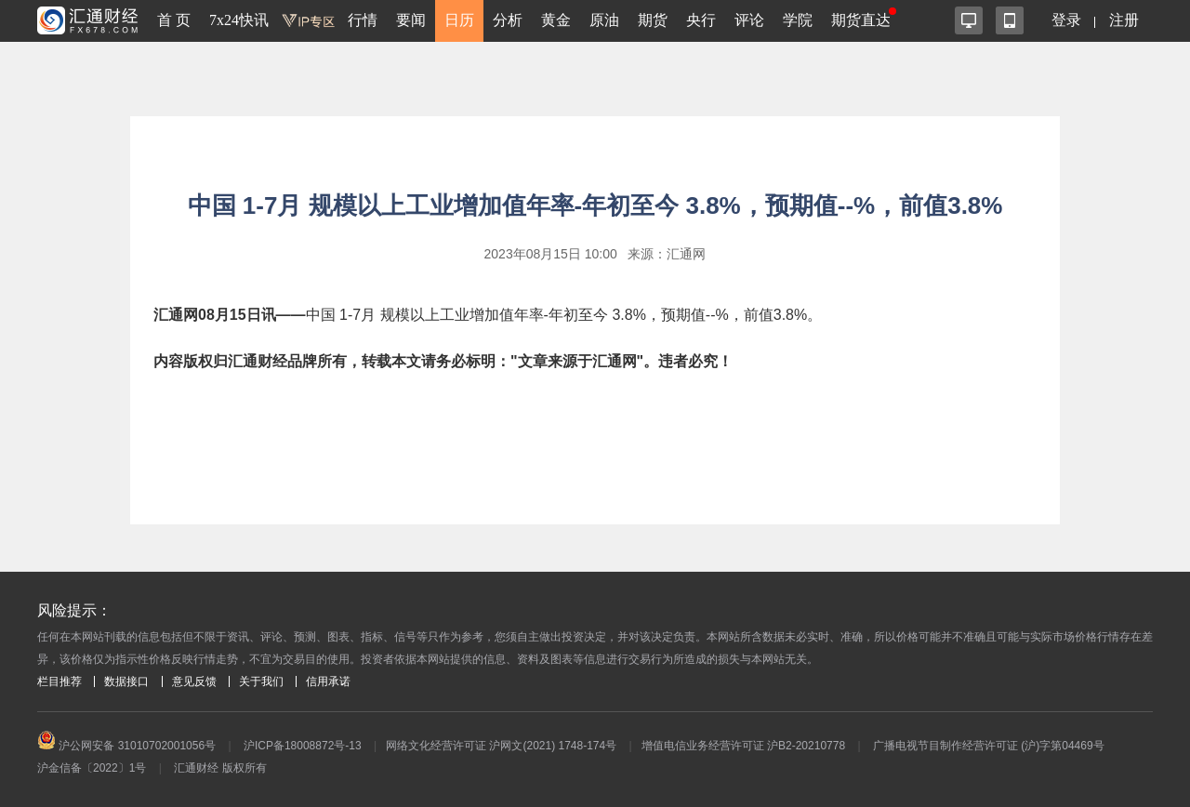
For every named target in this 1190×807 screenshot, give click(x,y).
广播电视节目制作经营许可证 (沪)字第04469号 (988, 745)
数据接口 (126, 681)
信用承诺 (328, 681)
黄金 (556, 20)
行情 (362, 20)
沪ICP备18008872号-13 (303, 745)
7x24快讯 (239, 20)
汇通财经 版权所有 (220, 767)
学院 (798, 20)
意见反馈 (194, 681)
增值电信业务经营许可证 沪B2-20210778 (743, 745)
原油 (604, 20)
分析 (507, 20)
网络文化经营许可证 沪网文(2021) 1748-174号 (501, 745)
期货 (653, 20)
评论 (749, 20)
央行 (701, 20)
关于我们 (261, 681)
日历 (459, 20)
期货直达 (861, 20)
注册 (1124, 20)
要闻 (411, 20)
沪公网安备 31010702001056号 (126, 745)
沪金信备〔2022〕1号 (91, 767)
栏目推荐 (59, 681)
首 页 (174, 20)
